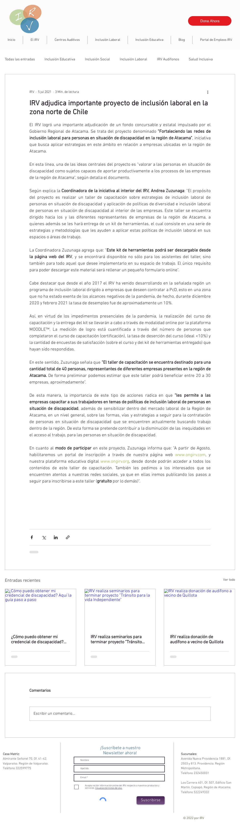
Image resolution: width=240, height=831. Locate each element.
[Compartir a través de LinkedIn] (55, 537)
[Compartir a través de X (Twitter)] (43, 537)
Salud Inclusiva (201, 59)
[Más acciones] (208, 92)
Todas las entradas (20, 59)
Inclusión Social (97, 59)
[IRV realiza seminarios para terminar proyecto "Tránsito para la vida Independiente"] (120, 609)
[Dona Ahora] (209, 21)
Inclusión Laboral (133, 59)
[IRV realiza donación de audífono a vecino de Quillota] (199, 609)
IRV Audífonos (168, 59)
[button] (108, 40)
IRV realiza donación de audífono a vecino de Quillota (196, 639)
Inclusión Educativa (60, 59)
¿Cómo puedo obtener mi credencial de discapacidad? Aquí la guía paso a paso (37, 639)
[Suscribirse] (151, 800)
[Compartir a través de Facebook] (31, 537)
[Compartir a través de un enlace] (67, 537)
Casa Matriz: (11, 754)
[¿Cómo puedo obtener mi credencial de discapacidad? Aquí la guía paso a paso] (40, 609)
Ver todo (229, 580)
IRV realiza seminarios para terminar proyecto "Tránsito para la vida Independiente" (116, 639)
